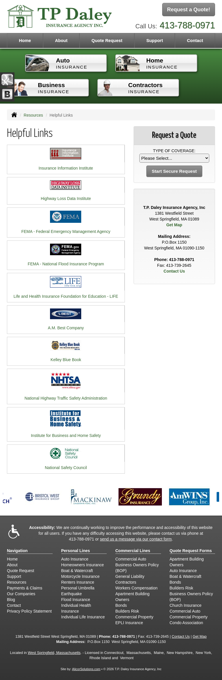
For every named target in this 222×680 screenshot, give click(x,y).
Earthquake (71, 593)
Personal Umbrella (78, 588)
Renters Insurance (77, 582)
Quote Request (20, 570)
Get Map (174, 225)
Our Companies (21, 593)
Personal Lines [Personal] (75, 550)
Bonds (121, 605)
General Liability (129, 576)
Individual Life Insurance (83, 617)
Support (14, 576)
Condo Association (186, 622)
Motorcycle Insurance (80, 576)
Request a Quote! (188, 9)
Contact (195, 40)
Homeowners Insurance (82, 565)
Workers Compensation (136, 588)
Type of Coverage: (174, 150)
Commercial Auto (130, 559)
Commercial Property (134, 617)
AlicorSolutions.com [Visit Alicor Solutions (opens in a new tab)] (86, 669)
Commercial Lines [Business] (132, 550)
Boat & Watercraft (77, 570)
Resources (33, 115)
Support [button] (154, 40)
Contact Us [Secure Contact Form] (174, 271)
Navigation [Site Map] (17, 550)
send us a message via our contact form (136, 539)
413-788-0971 (187, 25)
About (61, 40)
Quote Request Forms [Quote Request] (191, 550)
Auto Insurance (74, 559)
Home (25, 40)
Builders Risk (127, 611)
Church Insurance (186, 605)
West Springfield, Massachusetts (54, 653)
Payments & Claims (24, 588)
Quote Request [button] (106, 40)
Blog (11, 599)
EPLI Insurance (129, 622)
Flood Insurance (75, 599)
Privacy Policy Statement (29, 611)
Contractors (125, 582)
